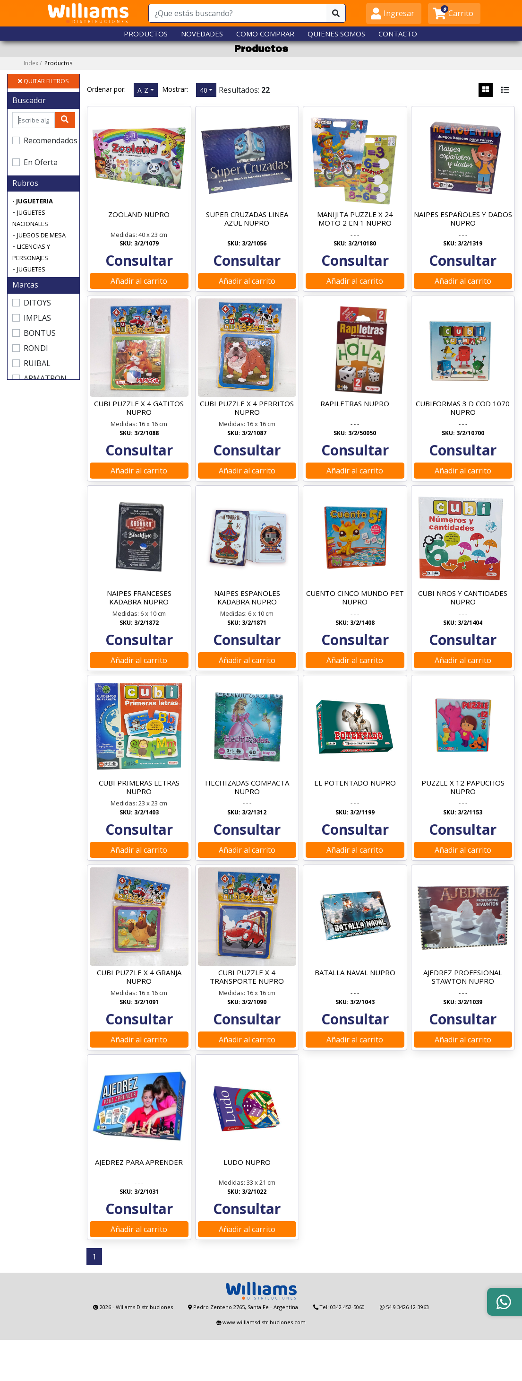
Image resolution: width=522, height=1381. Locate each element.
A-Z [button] (142, 90)
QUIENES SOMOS (336, 33)
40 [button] (203, 90)
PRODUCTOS (146, 33)
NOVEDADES (202, 33)
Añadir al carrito (139, 288)
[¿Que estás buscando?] (238, 13)
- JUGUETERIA (32, 201)
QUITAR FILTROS (43, 81)
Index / (48, 64)
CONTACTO (397, 33)
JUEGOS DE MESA (41, 235)
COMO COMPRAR (265, 33)
